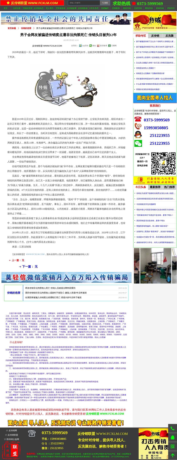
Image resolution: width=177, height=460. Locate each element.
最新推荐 (155, 187)
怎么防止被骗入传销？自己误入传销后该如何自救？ (156, 63)
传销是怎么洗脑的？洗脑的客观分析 (150, 73)
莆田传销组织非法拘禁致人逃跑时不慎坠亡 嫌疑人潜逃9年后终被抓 (56, 295)
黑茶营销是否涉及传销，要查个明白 (150, 221)
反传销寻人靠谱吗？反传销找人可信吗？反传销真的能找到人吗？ (156, 57)
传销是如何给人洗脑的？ (146, 68)
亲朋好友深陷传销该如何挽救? (148, 89)
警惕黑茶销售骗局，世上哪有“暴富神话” (152, 226)
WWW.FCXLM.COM (35, 254)
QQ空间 (85, 46)
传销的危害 (26, 28)
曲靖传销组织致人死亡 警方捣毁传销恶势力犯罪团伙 (49, 286)
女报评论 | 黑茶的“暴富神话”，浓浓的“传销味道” (155, 232)
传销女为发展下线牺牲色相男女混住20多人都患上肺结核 (156, 193)
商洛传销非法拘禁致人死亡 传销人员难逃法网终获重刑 (50, 290)
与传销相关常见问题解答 (146, 204)
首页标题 (12, 28)
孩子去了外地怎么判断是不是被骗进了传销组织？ (155, 52)
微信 (94, 46)
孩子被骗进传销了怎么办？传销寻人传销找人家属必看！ (156, 41)
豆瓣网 (114, 46)
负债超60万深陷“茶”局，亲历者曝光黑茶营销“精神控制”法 (156, 237)
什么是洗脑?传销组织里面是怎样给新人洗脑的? (154, 84)
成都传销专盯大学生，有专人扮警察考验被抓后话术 (156, 242)
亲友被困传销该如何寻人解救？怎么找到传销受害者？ (156, 79)
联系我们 (155, 105)
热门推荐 (169, 187)
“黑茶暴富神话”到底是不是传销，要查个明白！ (154, 215)
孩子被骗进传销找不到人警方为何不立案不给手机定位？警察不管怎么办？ (156, 47)
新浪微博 (103, 46)
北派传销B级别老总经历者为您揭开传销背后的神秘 (156, 199)
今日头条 (140, 187)
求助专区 (140, 35)
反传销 (155, 35)
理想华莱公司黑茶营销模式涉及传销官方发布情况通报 (156, 210)
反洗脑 (169, 35)
